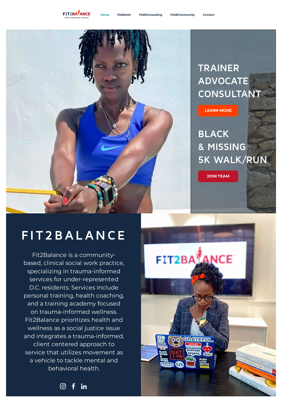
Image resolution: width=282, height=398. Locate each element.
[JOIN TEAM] (218, 176)
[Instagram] (63, 386)
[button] (141, 121)
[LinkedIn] (84, 386)
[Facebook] (73, 386)
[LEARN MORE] (218, 110)
